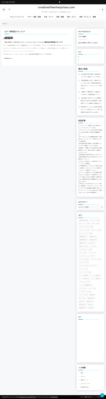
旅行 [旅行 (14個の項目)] (81, 301)
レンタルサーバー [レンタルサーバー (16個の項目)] (85, 291)
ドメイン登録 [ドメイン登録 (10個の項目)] (95, 275)
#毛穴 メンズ (36, 48)
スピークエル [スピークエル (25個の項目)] (84, 259)
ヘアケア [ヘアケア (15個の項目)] (82, 288)
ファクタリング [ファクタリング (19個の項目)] (84, 282)
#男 (49, 48)
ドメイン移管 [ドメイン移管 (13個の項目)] (84, 278)
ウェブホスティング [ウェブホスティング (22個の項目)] (85, 249)
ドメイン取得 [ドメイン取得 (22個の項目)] (84, 275)
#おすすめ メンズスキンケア (63, 45)
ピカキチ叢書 (82, 36)
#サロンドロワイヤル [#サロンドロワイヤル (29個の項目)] (86, 226)
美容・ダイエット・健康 (87, 17)
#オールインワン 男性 (9, 48)
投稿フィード (84, 380)
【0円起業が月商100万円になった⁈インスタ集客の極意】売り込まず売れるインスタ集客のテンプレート (90, 157)
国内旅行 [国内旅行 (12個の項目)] (91, 298)
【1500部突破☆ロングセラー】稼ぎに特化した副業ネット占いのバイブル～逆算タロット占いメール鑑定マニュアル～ (90, 168)
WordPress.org (84, 387)
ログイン (83, 376)
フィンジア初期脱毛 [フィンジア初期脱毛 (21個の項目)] (85, 285)
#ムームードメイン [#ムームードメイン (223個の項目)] (85, 233)
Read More (7, 58)
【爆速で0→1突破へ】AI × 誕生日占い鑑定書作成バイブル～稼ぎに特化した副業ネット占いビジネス (90, 150)
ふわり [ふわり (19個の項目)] (93, 246)
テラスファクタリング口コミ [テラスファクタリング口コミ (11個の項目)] (88, 265)
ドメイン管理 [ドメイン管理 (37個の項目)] (95, 278)
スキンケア (31, 51)
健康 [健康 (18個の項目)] (92, 294)
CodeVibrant (54, 397)
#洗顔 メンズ (44, 48)
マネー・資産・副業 (34, 17)
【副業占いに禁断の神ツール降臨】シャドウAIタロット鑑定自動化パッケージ (91, 93)
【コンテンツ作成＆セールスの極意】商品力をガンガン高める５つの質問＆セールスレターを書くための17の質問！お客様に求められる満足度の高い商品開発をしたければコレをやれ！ (90, 177)
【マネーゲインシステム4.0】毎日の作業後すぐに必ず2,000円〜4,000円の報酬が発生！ (90, 132)
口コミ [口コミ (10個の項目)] (82, 298)
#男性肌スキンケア (56, 48)
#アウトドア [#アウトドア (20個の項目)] (95, 220)
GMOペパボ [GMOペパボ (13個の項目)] (83, 246)
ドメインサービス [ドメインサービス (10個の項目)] (85, 272)
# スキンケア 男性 (31, 45)
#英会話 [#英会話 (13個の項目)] (93, 236)
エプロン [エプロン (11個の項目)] (92, 252)
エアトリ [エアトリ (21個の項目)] (82, 252)
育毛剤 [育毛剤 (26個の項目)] (82, 304)
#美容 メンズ (64, 48)
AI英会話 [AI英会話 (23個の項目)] (93, 239)
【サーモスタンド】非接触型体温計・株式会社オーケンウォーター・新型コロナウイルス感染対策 (90, 139)
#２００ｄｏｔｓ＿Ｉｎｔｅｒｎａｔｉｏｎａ (15, 51)
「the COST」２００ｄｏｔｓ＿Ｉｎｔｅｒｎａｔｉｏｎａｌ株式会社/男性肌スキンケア (33, 42)
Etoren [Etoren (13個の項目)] (92, 243)
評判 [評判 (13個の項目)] (90, 304)
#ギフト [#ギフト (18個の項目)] (95, 223)
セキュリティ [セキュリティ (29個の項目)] (95, 259)
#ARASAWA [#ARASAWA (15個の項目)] (83, 220)
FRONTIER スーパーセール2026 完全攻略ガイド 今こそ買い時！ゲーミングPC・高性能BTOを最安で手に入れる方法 (91, 109)
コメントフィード (85, 383)
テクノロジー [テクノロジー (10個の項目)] (84, 262)
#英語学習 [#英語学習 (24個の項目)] (83, 239)
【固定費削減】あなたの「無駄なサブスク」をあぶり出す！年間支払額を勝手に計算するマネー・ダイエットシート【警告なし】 (91, 84)
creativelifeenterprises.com (56, 7)
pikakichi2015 (11, 45)
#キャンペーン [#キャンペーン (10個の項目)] (84, 223)
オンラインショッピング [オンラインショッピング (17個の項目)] (86, 256)
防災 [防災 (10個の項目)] (91, 307)
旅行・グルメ (71, 17)
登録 (82, 373)
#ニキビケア (18, 48)
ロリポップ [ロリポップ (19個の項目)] (83, 294)
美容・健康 (60, 17)
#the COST (53, 45)
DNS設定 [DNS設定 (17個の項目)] (82, 243)
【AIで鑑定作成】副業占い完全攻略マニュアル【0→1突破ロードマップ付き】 (91, 75)
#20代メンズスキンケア (43, 45)
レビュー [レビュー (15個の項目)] (92, 288)
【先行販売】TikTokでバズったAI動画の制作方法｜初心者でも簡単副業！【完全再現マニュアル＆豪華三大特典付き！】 (91, 100)
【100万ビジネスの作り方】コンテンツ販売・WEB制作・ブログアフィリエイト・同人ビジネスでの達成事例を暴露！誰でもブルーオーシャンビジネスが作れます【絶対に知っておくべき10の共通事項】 (90, 188)
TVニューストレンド (17, 17)
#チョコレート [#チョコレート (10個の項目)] (84, 230)
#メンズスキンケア (28, 48)
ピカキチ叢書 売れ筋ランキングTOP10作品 (92, 397)
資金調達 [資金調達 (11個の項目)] (82, 307)
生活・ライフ (48, 17)
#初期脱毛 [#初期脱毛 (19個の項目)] (83, 236)
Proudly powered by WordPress (27, 397)
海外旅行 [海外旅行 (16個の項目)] (89, 301)
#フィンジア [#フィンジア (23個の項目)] (96, 230)
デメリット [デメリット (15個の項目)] (83, 269)
